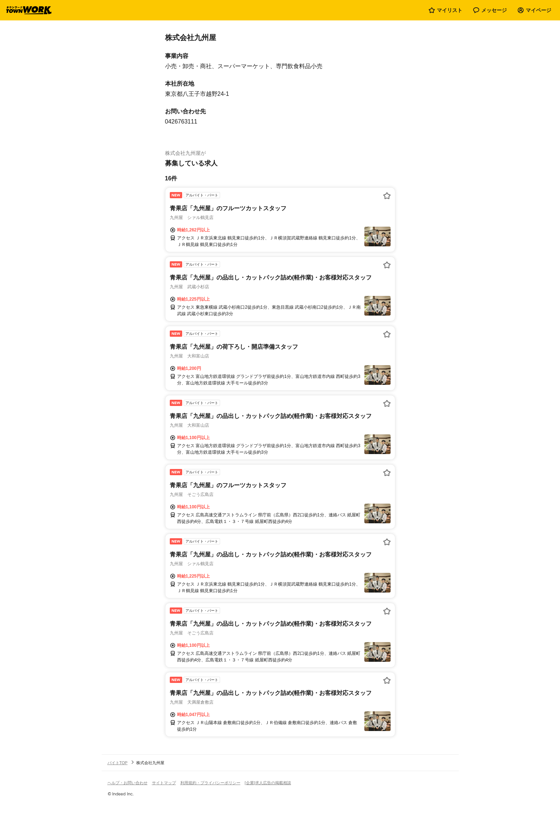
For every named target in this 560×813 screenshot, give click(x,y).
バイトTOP (117, 763)
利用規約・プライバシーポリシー (210, 783)
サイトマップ (164, 783)
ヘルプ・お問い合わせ (127, 783)
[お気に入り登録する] (387, 196)
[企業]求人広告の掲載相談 (268, 783)
